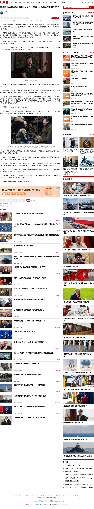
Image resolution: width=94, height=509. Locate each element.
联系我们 (15, 495)
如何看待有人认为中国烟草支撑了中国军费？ (82, 117)
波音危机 (58, 370)
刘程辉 (5, 11)
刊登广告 (37, 495)
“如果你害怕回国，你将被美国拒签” (74, 337)
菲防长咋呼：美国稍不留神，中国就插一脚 (76, 250)
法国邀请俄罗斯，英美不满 (23, 246)
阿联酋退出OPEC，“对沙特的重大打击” (82, 30)
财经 (20, 2)
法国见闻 (58, 252)
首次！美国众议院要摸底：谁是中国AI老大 (76, 389)
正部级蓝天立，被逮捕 (72, 481)
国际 (24, 2)
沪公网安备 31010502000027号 (33, 504)
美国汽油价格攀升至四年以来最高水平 (75, 406)
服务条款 (31, 495)
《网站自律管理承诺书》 (74, 495)
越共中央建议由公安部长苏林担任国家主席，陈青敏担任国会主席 (37, 235)
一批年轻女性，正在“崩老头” (79, 78)
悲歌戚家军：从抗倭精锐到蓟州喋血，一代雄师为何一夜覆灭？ (82, 110)
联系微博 (42, 495)
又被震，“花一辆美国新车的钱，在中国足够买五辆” (83, 37)
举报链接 (58, 495)
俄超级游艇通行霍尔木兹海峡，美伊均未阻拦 (77, 456)
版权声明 (26, 495)
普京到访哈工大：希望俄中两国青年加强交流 (29, 407)
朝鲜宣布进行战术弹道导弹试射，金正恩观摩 (29, 385)
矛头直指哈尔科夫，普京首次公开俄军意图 (29, 342)
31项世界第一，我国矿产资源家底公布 (77, 484)
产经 (43, 2)
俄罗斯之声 (57, 274)
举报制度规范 (64, 495)
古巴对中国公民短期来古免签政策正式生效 (29, 310)
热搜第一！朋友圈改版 (72, 471)
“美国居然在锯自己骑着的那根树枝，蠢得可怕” (30, 267)
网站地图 (53, 495)
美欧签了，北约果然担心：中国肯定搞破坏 (76, 196)
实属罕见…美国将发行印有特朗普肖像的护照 (77, 373)
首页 (11, 2)
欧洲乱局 (58, 231)
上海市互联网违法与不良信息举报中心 (59, 504)
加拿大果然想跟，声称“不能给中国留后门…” (29, 321)
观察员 (62, 2)
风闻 (16, 2)
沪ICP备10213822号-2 (18, 499)
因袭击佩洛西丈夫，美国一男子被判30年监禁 (29, 417)
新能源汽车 (57, 306)
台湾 (59, 338)
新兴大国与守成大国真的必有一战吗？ (81, 124)
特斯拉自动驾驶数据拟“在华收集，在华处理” (29, 299)
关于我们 (21, 495)
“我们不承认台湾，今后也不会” (25, 331)
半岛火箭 (58, 381)
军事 (28, 2)
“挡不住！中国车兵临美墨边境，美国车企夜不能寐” (83, 17)
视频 (55, 2)
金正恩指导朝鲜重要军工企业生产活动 (27, 374)
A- (16, 20)
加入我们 (47, 495)
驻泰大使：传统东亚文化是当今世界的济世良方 (30, 289)
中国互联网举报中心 (45, 504)
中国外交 (58, 263)
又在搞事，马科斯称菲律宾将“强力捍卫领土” (29, 213)
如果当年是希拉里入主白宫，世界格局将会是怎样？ (82, 64)
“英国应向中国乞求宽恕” (71, 266)
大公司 (58, 359)
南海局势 (58, 220)
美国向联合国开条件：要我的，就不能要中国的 (83, 23)
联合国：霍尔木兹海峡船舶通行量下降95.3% (77, 439)
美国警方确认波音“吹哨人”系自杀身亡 (27, 364)
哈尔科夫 (9, 203)
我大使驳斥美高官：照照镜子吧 (73, 423)
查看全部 (91, 13)
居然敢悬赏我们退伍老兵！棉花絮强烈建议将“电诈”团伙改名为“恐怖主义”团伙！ (82, 102)
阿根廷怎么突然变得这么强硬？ (79, 86)
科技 (47, 2)
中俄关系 (58, 413)
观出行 (33, 2)
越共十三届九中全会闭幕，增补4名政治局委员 (30, 278)
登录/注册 (90, 2)
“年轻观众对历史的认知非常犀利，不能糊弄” (83, 44)
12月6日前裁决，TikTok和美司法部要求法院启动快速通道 (34, 353)
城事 (51, 2)
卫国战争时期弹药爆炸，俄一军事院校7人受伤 (30, 396)
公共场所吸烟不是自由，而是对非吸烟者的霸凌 (82, 72)
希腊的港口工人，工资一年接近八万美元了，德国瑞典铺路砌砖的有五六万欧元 (82, 56)
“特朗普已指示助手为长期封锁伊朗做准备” (76, 302)
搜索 (91, 7)
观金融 (38, 2)
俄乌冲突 (5, 203)
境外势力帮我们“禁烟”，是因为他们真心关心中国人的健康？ (82, 94)
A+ (20, 20)
